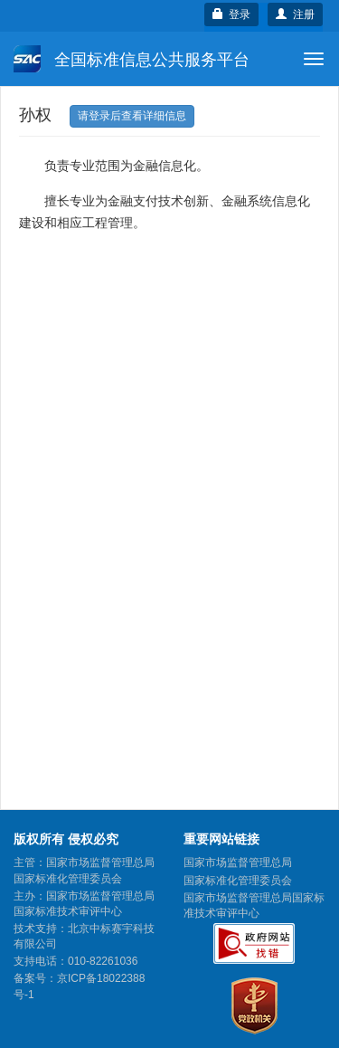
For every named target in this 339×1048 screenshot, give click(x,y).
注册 (295, 14)
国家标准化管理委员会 (238, 880)
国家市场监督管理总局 (238, 862)
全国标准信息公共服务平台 (132, 58)
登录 (231, 14)
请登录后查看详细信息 (132, 116)
